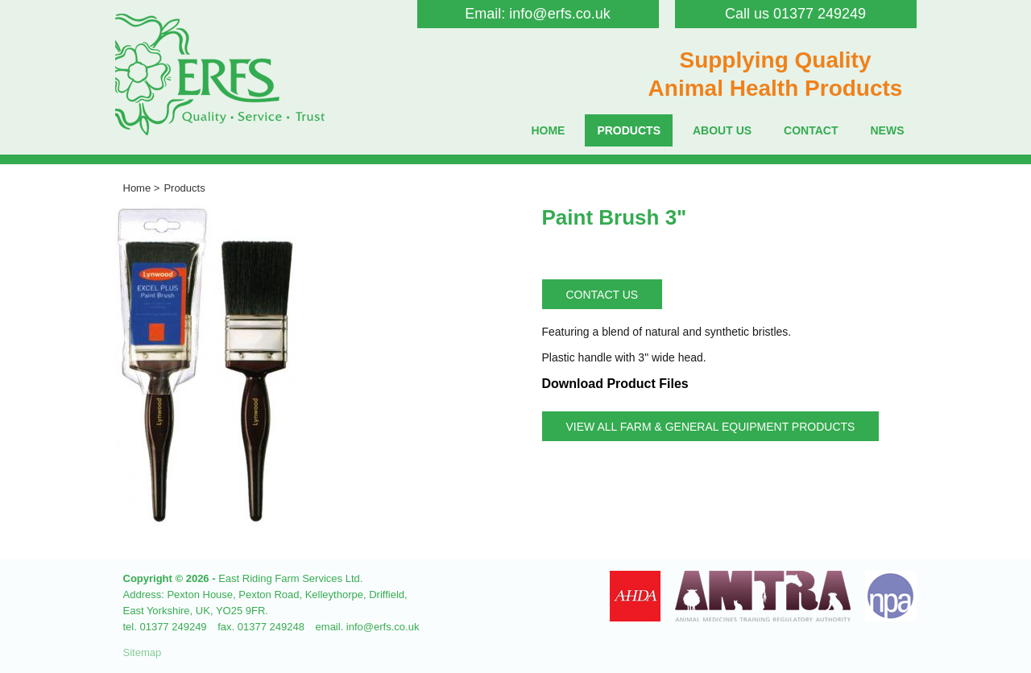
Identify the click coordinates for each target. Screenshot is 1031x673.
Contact (811, 130)
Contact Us (602, 294)
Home (548, 130)
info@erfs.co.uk (559, 14)
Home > (141, 188)
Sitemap (142, 652)
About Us (722, 130)
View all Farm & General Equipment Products (710, 426)
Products (628, 130)
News (888, 130)
